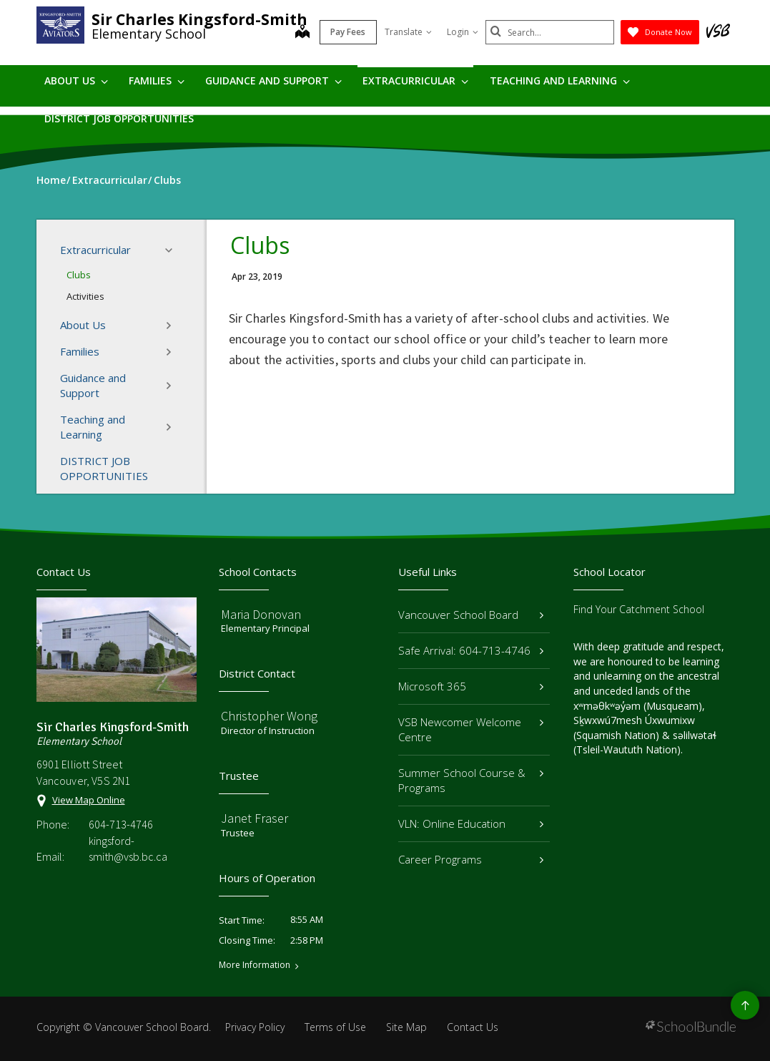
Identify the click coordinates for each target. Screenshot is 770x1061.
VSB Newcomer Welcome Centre (471, 729)
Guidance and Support (273, 80)
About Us (76, 80)
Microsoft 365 (471, 686)
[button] (173, 250)
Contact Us (472, 1027)
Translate (408, 32)
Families (156, 80)
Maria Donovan (261, 614)
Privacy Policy (255, 1027)
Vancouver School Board (471, 614)
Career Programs (471, 859)
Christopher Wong (269, 716)
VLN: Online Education (471, 823)
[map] (302, 33)
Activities (85, 296)
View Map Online (88, 799)
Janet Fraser (254, 818)
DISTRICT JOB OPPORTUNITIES (119, 118)
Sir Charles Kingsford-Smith (199, 19)
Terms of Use (335, 1027)
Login (462, 32)
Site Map (406, 1027)
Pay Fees (347, 32)
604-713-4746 (121, 824)
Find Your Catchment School (638, 609)
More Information (254, 965)
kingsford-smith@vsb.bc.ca (128, 848)
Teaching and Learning (560, 80)
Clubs (78, 274)
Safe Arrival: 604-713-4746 (471, 650)
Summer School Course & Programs (471, 780)
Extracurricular (415, 80)
